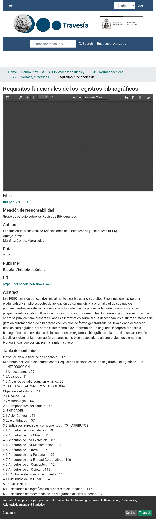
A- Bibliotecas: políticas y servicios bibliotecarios (68, 72)
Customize (9, 512)
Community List (32, 72)
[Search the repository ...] (53, 44)
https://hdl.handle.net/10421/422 (27, 284)
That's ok (145, 512)
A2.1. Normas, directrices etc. (32, 77)
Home (12, 72)
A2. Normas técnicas (108, 72)
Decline (130, 512)
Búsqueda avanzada (111, 44)
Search (86, 44)
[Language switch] (124, 5)
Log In (142, 5)
